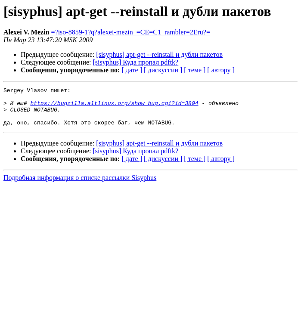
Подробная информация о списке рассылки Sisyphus (79, 185)
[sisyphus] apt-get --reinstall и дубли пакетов (159, 54)
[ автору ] (220, 70)
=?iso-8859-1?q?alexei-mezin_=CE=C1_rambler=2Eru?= (130, 32)
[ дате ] (131, 70)
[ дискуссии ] (163, 70)
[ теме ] (194, 70)
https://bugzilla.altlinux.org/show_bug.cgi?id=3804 (114, 107)
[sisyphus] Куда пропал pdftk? (136, 62)
